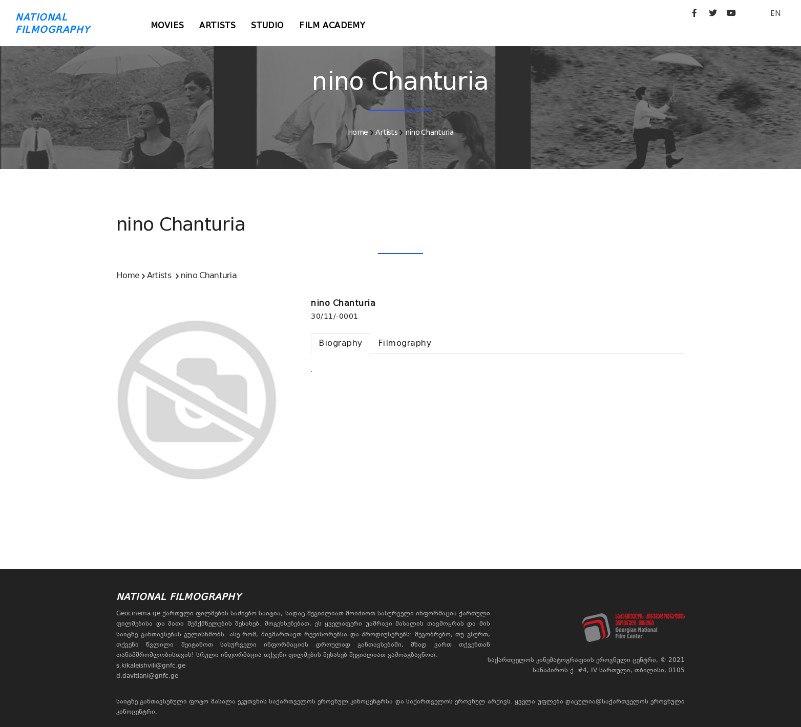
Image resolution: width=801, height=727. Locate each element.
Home (358, 132)
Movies (167, 25)
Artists (217, 25)
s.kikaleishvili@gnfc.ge (150, 665)
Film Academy (332, 25)
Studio (267, 25)
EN (775, 13)
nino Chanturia (429, 132)
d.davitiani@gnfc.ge (147, 675)
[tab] (340, 343)
